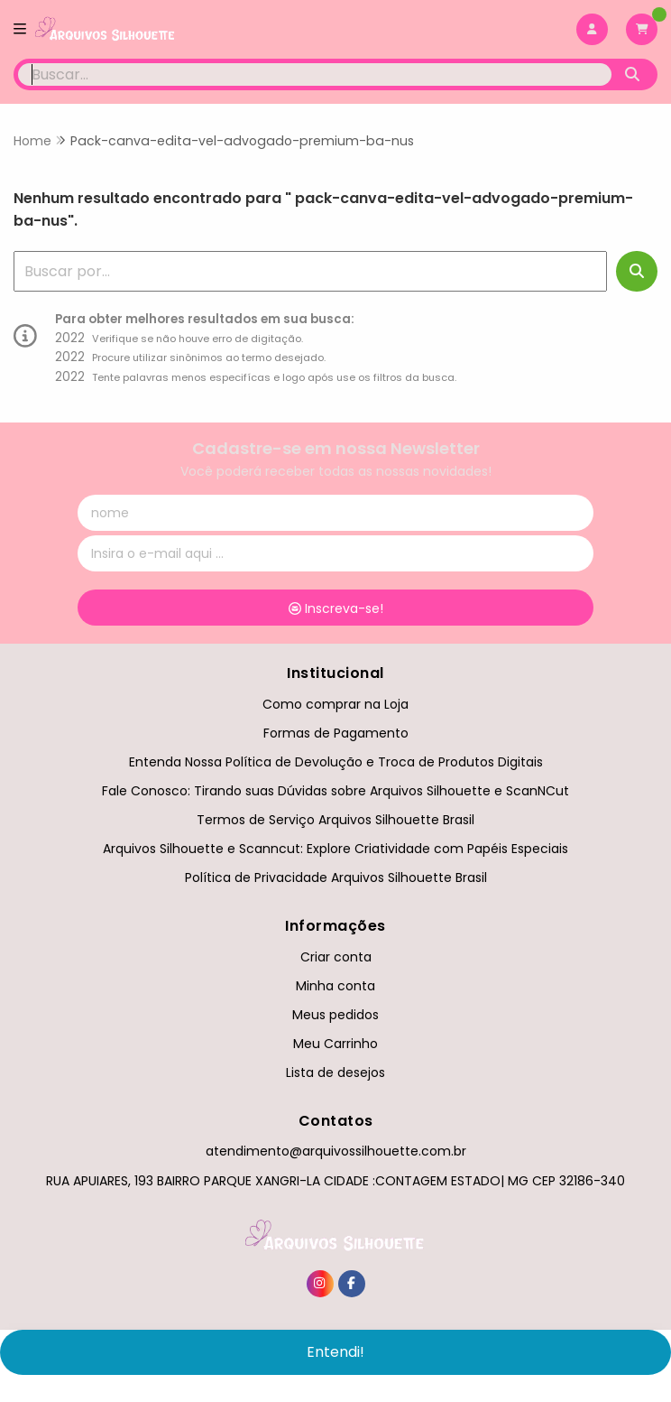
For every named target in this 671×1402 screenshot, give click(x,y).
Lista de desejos (335, 1072)
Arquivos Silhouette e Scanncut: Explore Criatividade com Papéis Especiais (335, 849)
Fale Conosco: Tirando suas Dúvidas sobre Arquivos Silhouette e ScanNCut (335, 791)
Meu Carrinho (335, 1044)
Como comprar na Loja (335, 704)
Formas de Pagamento (336, 733)
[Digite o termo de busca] (314, 74)
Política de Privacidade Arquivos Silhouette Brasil (336, 877)
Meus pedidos (335, 1015)
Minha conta (335, 986)
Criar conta (336, 957)
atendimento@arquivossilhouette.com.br (336, 1151)
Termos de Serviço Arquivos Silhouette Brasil (335, 820)
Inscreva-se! (336, 608)
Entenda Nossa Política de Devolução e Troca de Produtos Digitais (336, 762)
